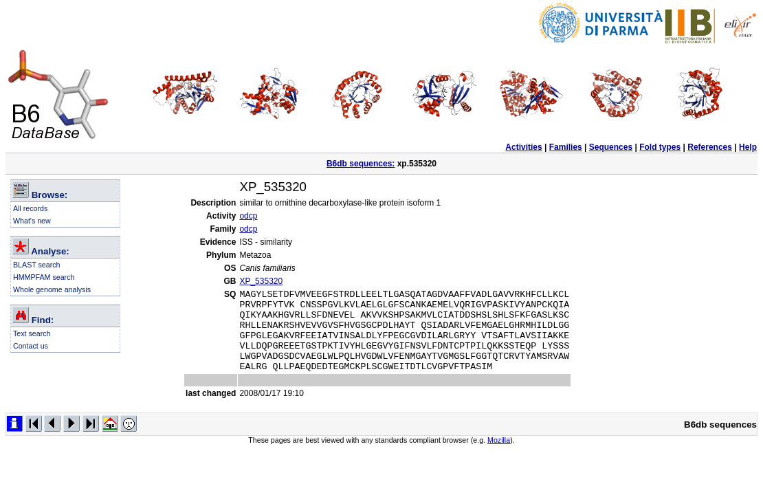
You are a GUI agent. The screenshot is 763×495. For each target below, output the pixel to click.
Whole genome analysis (52, 289)
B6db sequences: (361, 163)
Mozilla (498, 456)
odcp (248, 216)
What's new (32, 221)
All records (30, 208)
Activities (523, 147)
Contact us (30, 346)
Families (565, 147)
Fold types (660, 147)
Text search (32, 333)
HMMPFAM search (43, 277)
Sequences (610, 147)
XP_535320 (261, 281)
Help (748, 147)
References (709, 147)
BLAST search (36, 265)
